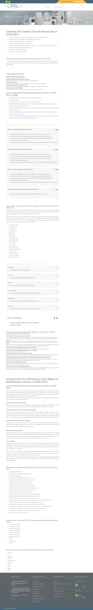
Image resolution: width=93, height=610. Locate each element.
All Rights (7, 608)
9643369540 (78, 1)
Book (42, 458)
